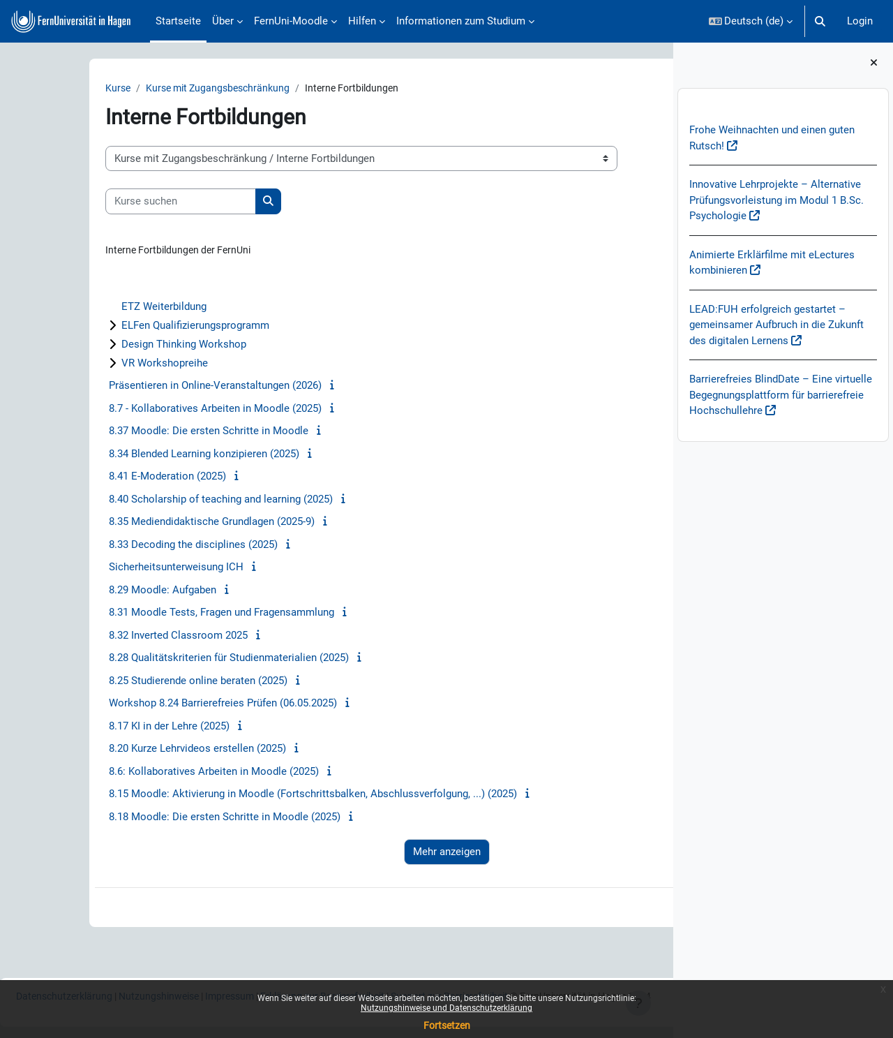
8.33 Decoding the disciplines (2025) (137, 546)
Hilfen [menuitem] (362, 21)
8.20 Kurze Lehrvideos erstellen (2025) (141, 750)
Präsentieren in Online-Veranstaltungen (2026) (159, 387)
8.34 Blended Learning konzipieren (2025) (148, 455)
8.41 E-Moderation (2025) (111, 478)
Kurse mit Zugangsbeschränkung (167, 88)
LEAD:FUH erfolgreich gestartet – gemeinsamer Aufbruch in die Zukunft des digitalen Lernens (776, 325)
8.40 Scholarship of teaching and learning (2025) (165, 500)
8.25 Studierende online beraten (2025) (142, 682)
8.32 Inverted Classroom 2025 (122, 636)
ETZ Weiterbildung (108, 308)
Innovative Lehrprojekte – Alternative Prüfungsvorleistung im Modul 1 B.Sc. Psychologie (776, 200)
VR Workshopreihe (109, 365)
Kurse (63, 88)
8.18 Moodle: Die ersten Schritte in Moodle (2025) (169, 818)
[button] (751, 21)
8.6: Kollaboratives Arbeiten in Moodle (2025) (158, 772)
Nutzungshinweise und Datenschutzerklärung (446, 1008)
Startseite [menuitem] (178, 21)
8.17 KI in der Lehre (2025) (113, 727)
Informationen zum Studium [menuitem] (460, 21)
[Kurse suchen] (125, 202)
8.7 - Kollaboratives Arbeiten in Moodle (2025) (159, 409)
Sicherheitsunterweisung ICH (120, 569)
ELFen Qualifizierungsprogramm (139, 327)
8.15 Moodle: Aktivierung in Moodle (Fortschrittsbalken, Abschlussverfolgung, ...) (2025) (257, 795)
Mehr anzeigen (348, 853)
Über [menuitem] (223, 21)
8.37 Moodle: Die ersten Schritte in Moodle (153, 433)
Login (860, 21)
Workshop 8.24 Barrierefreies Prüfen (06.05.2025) (167, 705)
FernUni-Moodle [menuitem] (291, 21)
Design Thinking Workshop (128, 346)
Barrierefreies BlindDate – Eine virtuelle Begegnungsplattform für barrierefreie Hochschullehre (780, 395)
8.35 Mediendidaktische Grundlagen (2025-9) (156, 523)
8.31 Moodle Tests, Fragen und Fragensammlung (165, 614)
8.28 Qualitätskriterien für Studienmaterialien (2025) (173, 659)
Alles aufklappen (607, 289)
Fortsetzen (446, 1025)
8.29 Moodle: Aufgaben (106, 591)
